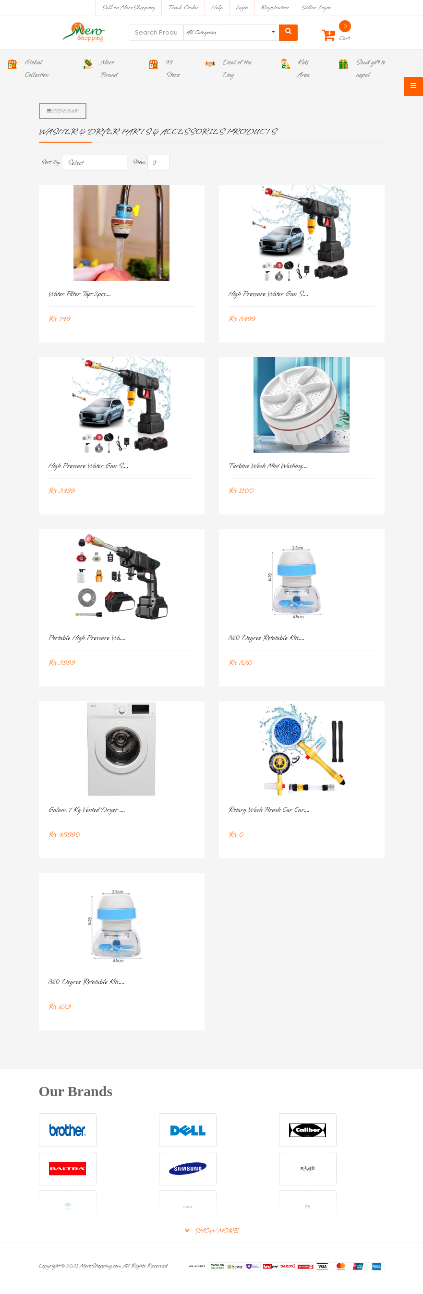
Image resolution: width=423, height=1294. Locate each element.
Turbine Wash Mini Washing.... (268, 466)
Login (242, 7)
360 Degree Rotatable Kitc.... (267, 638)
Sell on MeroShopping (128, 7)
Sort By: (51, 162)
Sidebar (63, 111)
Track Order (183, 7)
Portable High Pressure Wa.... (87, 638)
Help (217, 7)
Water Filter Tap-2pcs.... (79, 294)
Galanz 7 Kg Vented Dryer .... (86, 810)
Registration (275, 7)
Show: (139, 162)
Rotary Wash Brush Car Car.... (269, 810)
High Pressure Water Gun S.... (269, 294)
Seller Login (315, 7)
